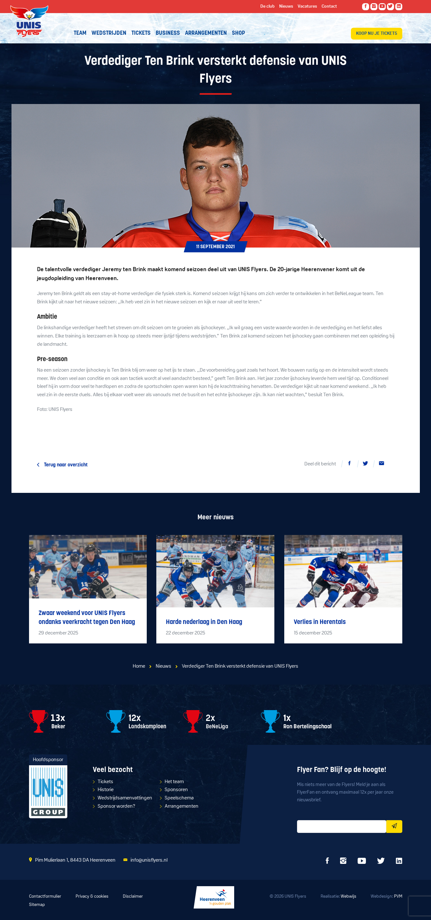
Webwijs (348, 896)
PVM (398, 896)
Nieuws (163, 666)
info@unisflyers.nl (148, 860)
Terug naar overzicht (66, 465)
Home (139, 666)
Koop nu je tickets (376, 33)
